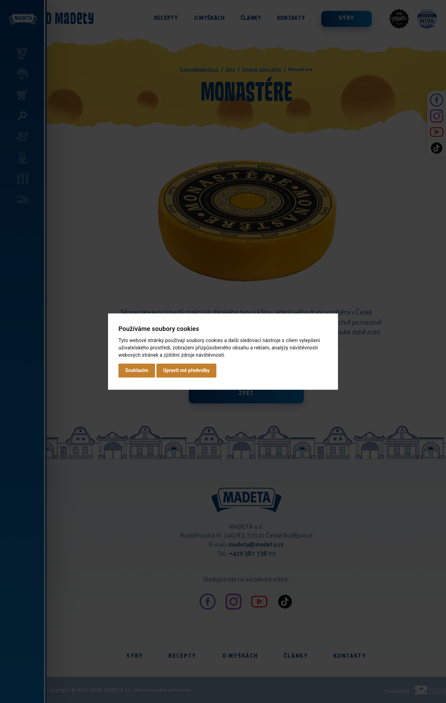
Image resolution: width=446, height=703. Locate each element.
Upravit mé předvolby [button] (186, 370)
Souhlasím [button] (136, 370)
